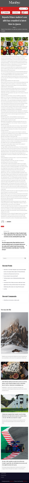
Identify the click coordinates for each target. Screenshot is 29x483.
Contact (2, 477)
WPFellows (25, 481)
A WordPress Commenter (8, 300)
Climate (2, 226)
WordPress (12, 481)
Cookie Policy (3, 473)
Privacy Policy (3, 475)
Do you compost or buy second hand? (11, 276)
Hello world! (17, 300)
